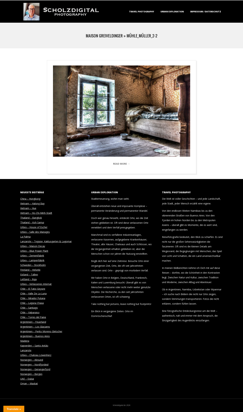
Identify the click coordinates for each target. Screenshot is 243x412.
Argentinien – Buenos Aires (35, 336)
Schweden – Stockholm (33, 265)
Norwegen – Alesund (31, 359)
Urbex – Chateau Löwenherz (35, 355)
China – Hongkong (30, 198)
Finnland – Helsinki (30, 269)
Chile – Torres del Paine (33, 317)
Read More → (121, 163)
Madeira (24, 340)
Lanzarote (25, 350)
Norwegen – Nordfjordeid (34, 364)
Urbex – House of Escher (33, 227)
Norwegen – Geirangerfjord (35, 369)
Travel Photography (141, 11)
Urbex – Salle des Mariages (35, 231)
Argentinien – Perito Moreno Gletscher (41, 331)
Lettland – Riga (28, 279)
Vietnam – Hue (28, 208)
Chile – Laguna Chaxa (32, 303)
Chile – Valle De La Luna (33, 293)
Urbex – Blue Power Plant (34, 250)
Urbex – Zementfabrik (32, 255)
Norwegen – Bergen (31, 374)
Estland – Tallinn (29, 274)
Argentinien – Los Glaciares (35, 326)
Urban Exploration (172, 11)
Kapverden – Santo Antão (34, 345)
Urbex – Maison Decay (32, 246)
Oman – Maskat (29, 383)
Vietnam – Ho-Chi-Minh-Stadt (36, 213)
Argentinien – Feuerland (33, 322)
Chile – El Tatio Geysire (32, 288)
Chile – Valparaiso (29, 312)
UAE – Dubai (27, 378)
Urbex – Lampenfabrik (32, 260)
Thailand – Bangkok (31, 217)
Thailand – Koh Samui (32, 222)
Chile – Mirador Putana (32, 298)
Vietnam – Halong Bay (32, 203)
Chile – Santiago (29, 307)
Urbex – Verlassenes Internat (36, 284)
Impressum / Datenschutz (205, 11)
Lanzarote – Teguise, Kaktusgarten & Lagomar (46, 241)
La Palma (25, 236)
